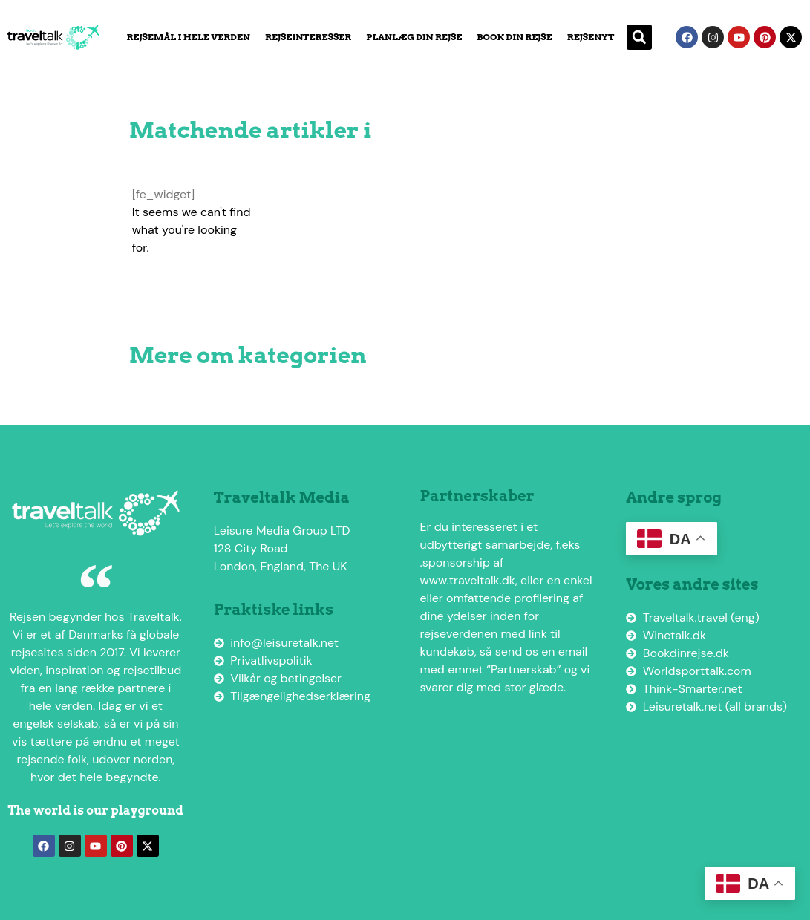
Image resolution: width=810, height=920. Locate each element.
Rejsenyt (591, 36)
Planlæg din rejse (414, 36)
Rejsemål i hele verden (188, 36)
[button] (639, 37)
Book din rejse (514, 36)
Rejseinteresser (308, 36)
